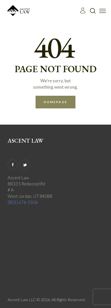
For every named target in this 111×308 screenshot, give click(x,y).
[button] (102, 10)
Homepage (56, 102)
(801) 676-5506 (23, 202)
